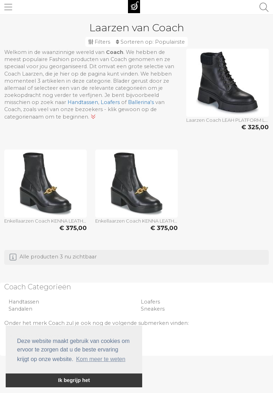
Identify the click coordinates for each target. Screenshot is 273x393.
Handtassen (83, 102)
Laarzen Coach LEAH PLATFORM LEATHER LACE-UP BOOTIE (227, 120)
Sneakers (153, 309)
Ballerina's (141, 102)
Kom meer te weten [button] (100, 359)
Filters (99, 42)
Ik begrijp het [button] (74, 380)
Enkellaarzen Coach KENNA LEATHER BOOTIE (45, 221)
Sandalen (20, 309)
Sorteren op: (150, 42)
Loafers (110, 102)
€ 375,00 (73, 227)
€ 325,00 (255, 127)
